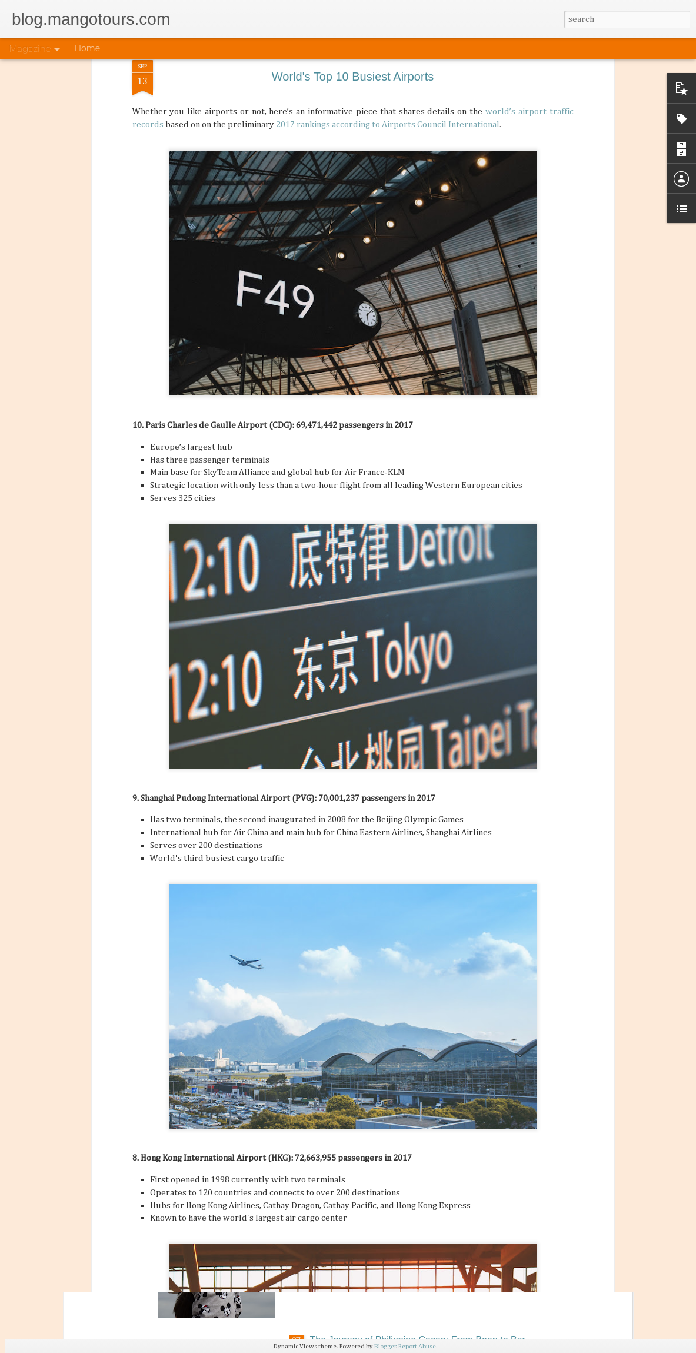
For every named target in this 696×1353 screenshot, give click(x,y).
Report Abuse (417, 1346)
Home (87, 48)
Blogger (385, 1346)
